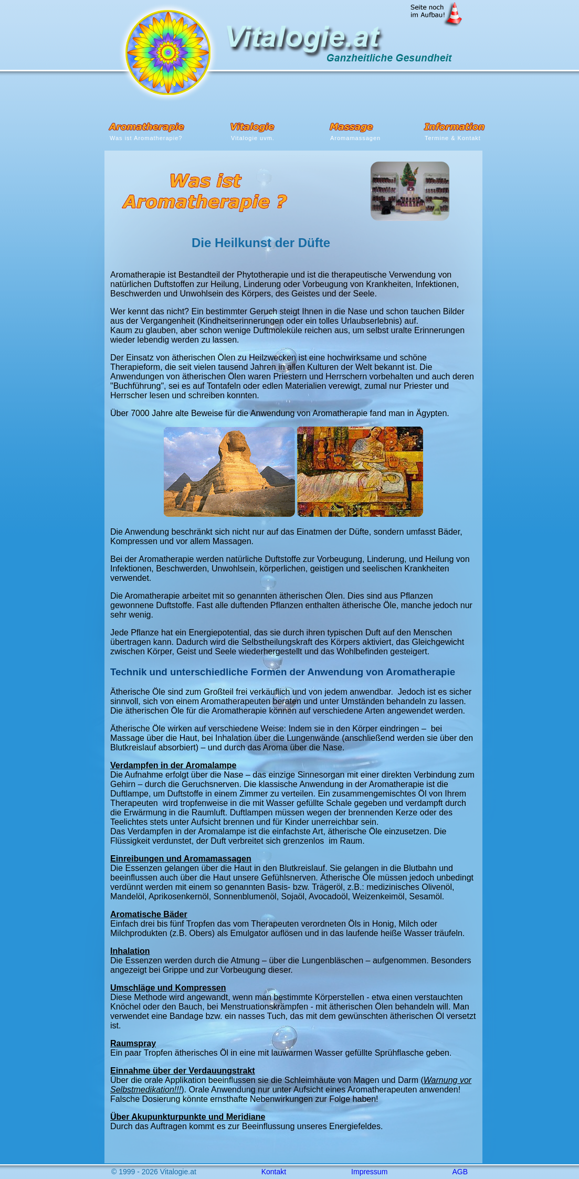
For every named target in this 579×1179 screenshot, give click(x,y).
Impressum (369, 1171)
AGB (460, 1171)
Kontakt (273, 1171)
